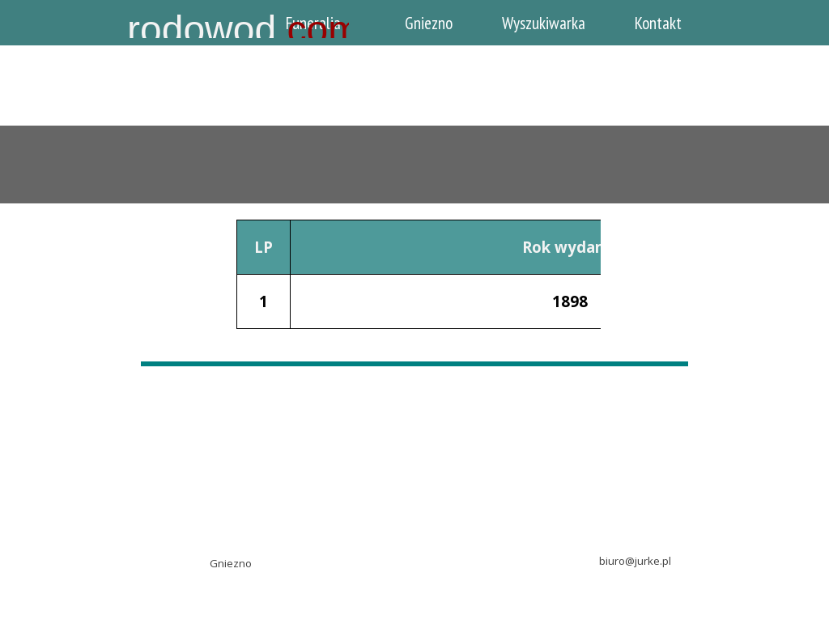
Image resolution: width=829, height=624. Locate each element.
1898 (570, 301)
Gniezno (429, 22)
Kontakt (658, 22)
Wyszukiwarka (543, 22)
